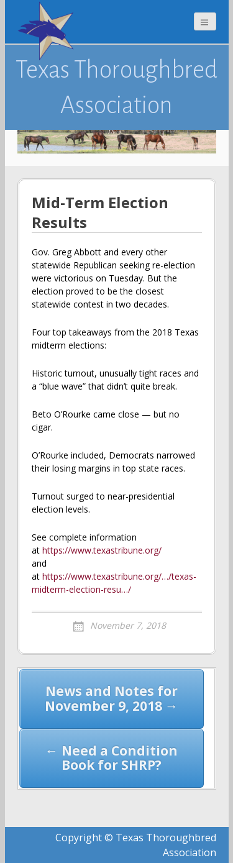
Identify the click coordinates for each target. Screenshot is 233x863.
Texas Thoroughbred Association (116, 87)
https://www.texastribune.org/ (102, 550)
